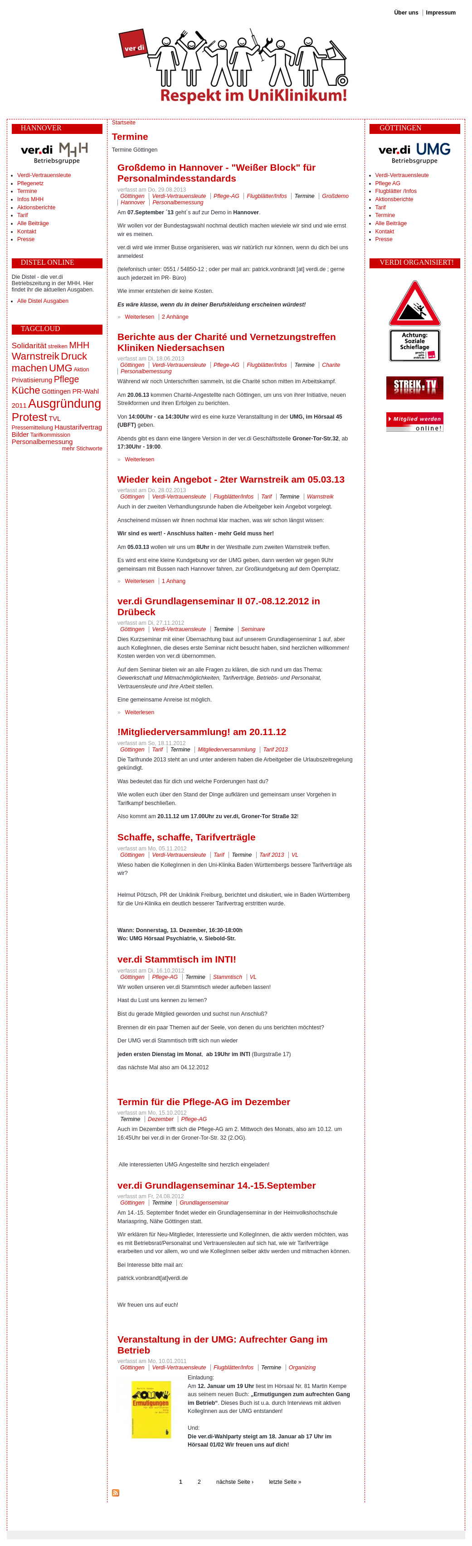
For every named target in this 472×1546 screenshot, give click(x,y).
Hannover (133, 202)
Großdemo (335, 196)
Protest (29, 417)
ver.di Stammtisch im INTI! (176, 959)
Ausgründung (64, 403)
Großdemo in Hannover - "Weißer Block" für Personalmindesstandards (216, 172)
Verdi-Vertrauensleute (44, 175)
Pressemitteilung (32, 428)
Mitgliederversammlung (226, 749)
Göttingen (56, 391)
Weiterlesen (140, 317)
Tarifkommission (50, 435)
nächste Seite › (234, 1482)
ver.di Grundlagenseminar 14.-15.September (216, 1185)
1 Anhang (173, 581)
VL (295, 855)
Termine (27, 191)
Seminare (253, 629)
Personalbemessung (42, 441)
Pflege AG (387, 183)
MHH (79, 345)
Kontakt (26, 231)
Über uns (406, 13)
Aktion (81, 369)
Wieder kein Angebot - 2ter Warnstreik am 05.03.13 (231, 479)
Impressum (441, 13)
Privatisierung (32, 380)
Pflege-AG (226, 196)
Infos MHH (30, 199)
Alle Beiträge (33, 223)
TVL (55, 418)
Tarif (22, 215)
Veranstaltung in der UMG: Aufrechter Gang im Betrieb (222, 1344)
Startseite (124, 122)
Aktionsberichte (36, 207)
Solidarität (29, 345)
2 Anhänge (175, 317)
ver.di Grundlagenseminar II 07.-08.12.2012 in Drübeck (218, 606)
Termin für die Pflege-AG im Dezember (203, 1102)
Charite (331, 365)
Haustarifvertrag (78, 427)
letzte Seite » (285, 1482)
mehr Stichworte (82, 448)
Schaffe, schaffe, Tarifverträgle (186, 837)
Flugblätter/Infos (267, 196)
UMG (61, 368)
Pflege (66, 379)
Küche (26, 390)
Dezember (161, 1119)
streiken (58, 346)
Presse (25, 239)
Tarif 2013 (275, 749)
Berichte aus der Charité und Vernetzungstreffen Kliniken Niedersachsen (226, 342)
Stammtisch (227, 977)
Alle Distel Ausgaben (42, 301)
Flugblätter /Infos (396, 191)
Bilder (20, 434)
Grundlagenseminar (204, 1203)
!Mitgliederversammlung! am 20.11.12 (201, 731)
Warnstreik (35, 356)
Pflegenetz (30, 183)
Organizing (302, 1367)
